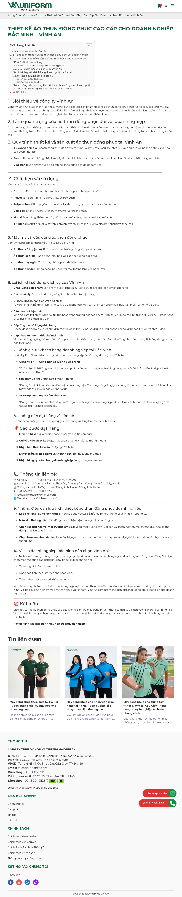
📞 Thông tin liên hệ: (31, 82)
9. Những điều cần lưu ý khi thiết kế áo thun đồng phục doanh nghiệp (54, 85)
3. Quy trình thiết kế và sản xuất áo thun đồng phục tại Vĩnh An (49, 58)
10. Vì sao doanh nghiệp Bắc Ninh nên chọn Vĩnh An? (45, 88)
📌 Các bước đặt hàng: (32, 79)
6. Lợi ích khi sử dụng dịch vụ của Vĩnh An (40, 69)
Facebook (14, 874)
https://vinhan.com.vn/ (42, 498)
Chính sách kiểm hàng (21, 853)
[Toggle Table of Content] (87, 46)
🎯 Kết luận (19, 92)
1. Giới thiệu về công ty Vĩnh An (29, 51)
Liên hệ (12, 820)
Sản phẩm (14, 809)
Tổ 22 (41, 487)
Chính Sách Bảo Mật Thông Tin (27, 847)
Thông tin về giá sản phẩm (24, 858)
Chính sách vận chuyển (22, 842)
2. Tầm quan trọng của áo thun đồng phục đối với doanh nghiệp (50, 54)
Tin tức (12, 814)
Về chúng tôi (16, 803)
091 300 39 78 (43, 491)
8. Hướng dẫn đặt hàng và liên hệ (35, 76)
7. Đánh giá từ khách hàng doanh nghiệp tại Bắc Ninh (46, 72)
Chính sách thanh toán (22, 836)
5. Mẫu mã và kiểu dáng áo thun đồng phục (41, 65)
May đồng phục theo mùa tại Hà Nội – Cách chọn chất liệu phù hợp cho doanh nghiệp (34, 705)
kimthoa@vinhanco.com (40, 494)
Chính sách (18, 828)
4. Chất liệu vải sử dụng (29, 62)
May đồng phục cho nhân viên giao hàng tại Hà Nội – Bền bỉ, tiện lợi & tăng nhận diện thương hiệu (90, 705)
